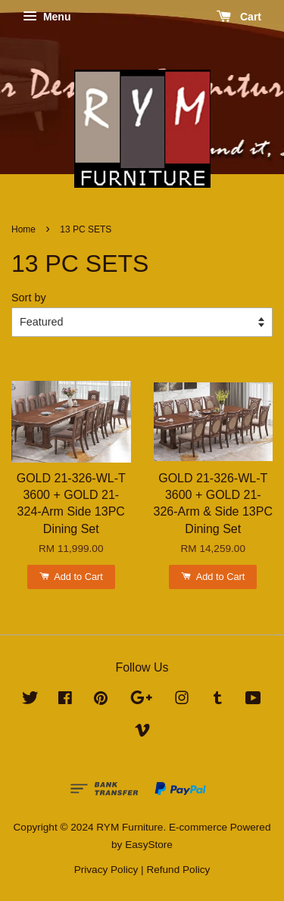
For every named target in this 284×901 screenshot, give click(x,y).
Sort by (28, 298)
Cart (239, 16)
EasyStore (149, 844)
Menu (46, 16)
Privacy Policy (106, 869)
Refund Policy (178, 869)
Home (23, 229)
